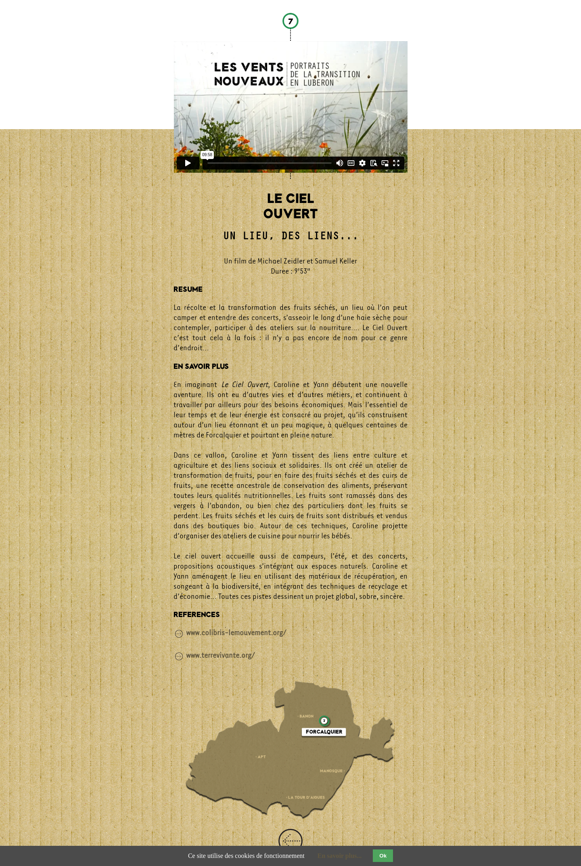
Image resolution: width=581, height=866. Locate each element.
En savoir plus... (340, 855)
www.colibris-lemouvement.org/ (236, 633)
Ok (383, 856)
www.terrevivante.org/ (220, 655)
